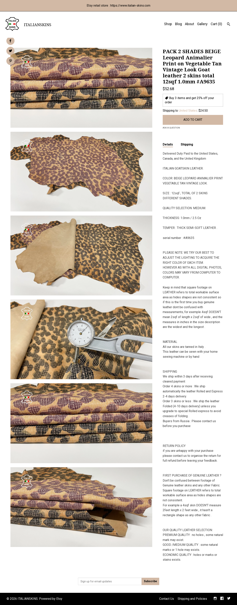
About (189, 24)
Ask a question (171, 128)
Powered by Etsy (50, 599)
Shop (168, 24)
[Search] (228, 24)
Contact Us (166, 599)
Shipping (187, 144)
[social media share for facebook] (10, 41)
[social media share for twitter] (10, 51)
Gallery (202, 24)
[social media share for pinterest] (10, 61)
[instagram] (215, 599)
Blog (178, 24)
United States (188, 110)
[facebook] (221, 599)
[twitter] (228, 599)
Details (168, 144)
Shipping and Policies (192, 599)
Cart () (216, 24)
